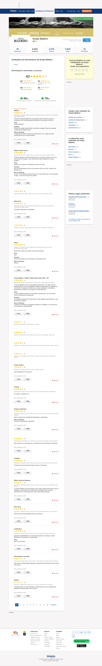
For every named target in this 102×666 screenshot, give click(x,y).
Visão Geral (18, 50)
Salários (57, 11)
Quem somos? (34, 633)
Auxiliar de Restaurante (76, 120)
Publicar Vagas (30, 11)
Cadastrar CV (87, 11)
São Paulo (72, 147)
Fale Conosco (33, 644)
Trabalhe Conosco (35, 637)
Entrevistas (85, 50)
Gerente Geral (73, 127)
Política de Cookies (35, 639)
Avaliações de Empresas (44, 11)
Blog (61, 11)
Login (78, 11)
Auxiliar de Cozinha (75, 117)
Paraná (71, 149)
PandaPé (46, 640)
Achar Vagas (21, 11)
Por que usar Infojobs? (36, 635)
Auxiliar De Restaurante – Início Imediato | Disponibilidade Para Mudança (80, 197)
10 (47, 605)
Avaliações (35, 50)
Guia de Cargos (60, 639)
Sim (18, 142)
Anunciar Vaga (71, 11)
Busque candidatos (49, 639)
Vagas (67, 50)
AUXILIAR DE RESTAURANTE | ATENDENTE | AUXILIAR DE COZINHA (80, 211)
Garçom (71, 122)
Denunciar (55, 143)
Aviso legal (47, 642)
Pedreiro (72, 204)
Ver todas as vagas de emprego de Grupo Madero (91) (79, 219)
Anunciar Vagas (48, 637)
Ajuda (45, 633)
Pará (70, 154)
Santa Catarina (73, 157)
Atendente (72, 125)
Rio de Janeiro (73, 152)
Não (27, 142)
